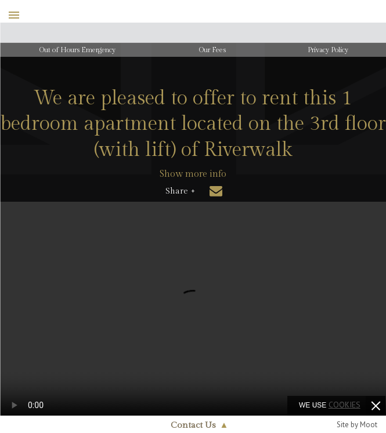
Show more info (193, 174)
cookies (344, 404)
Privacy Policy (328, 50)
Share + (180, 191)
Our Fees (212, 50)
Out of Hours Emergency (77, 50)
